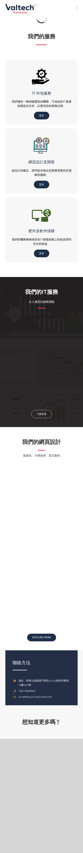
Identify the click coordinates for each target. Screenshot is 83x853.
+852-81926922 (27, 690)
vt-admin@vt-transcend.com (35, 696)
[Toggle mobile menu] (77, 8)
